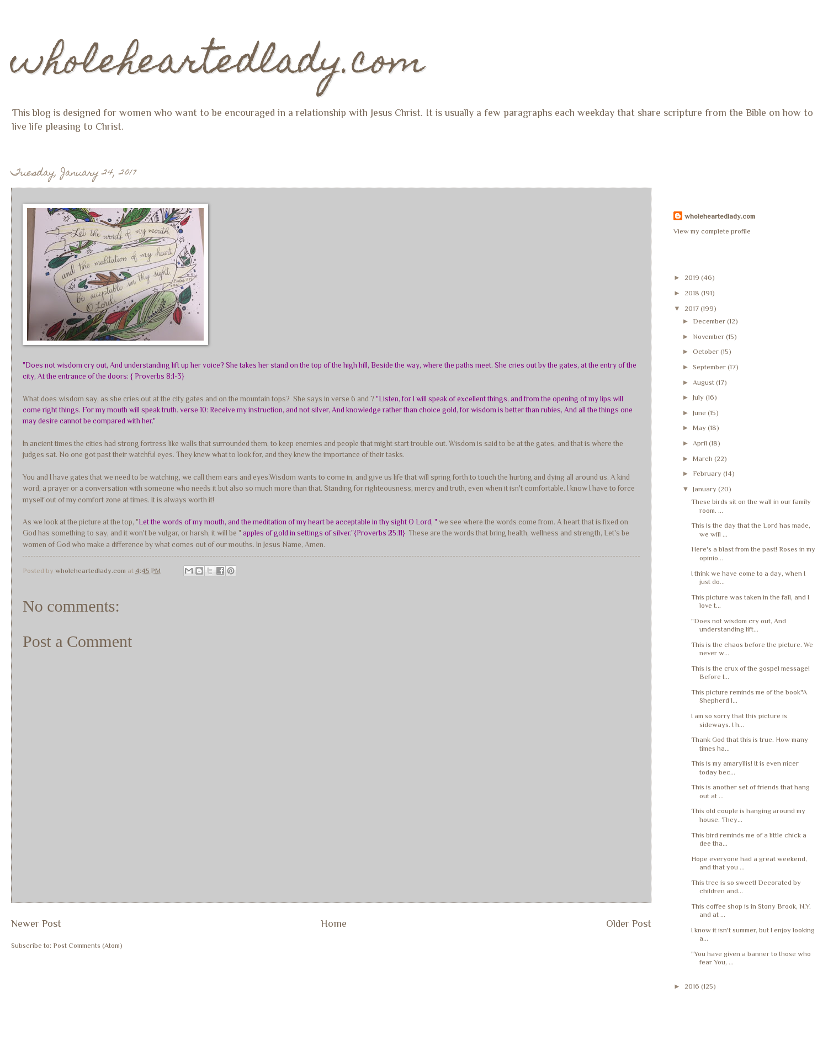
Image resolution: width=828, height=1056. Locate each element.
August (704, 382)
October (706, 351)
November (709, 336)
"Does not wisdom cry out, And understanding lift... (738, 625)
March (703, 458)
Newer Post (36, 923)
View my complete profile (712, 231)
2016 (692, 986)
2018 (692, 293)
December (710, 321)
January (705, 489)
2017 (692, 308)
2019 (692, 277)
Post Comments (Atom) (88, 945)
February (708, 473)
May (700, 427)
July (699, 397)
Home (334, 923)
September (710, 367)
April (701, 443)
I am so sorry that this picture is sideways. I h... (739, 720)
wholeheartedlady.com (217, 64)
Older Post (628, 923)
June (700, 412)
